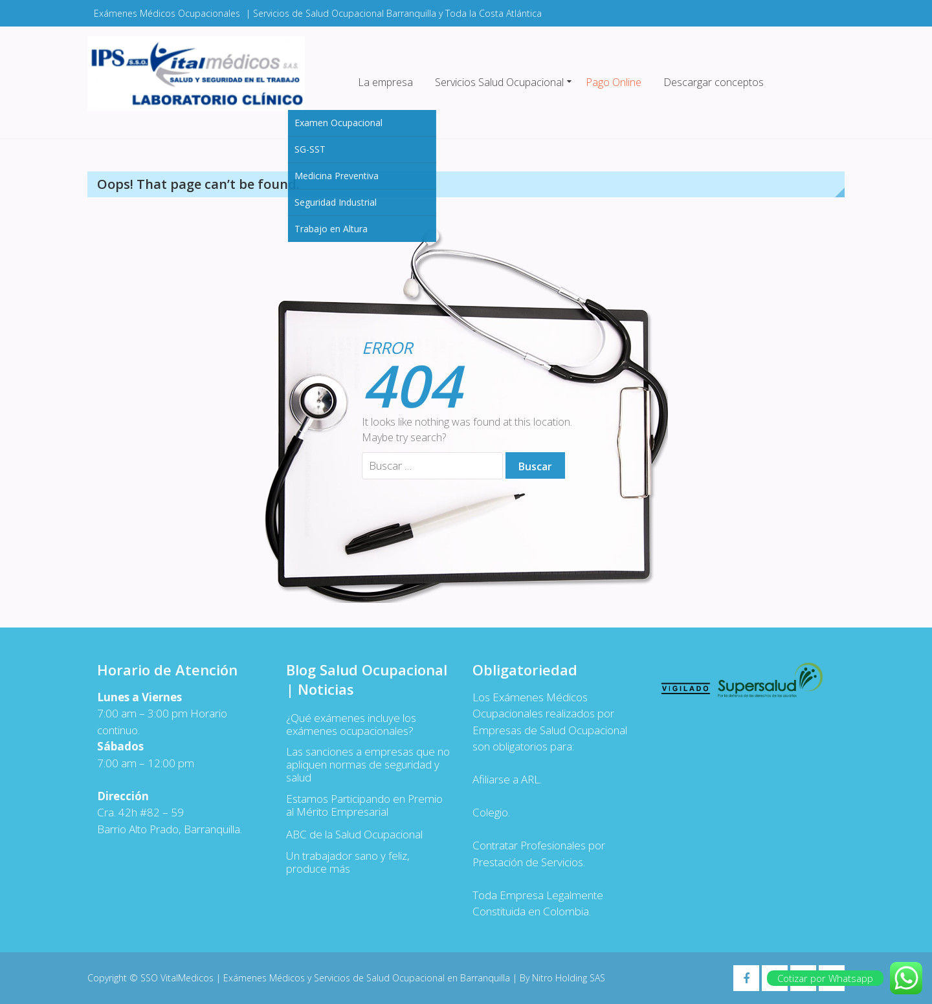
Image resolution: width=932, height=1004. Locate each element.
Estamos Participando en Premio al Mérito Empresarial (364, 805)
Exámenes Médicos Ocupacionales (167, 13)
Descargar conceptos (713, 82)
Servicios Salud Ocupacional (499, 82)
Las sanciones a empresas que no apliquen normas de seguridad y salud (368, 764)
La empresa (385, 82)
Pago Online (613, 82)
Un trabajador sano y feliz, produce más (348, 862)
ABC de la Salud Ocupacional (354, 834)
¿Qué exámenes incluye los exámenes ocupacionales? (351, 724)
